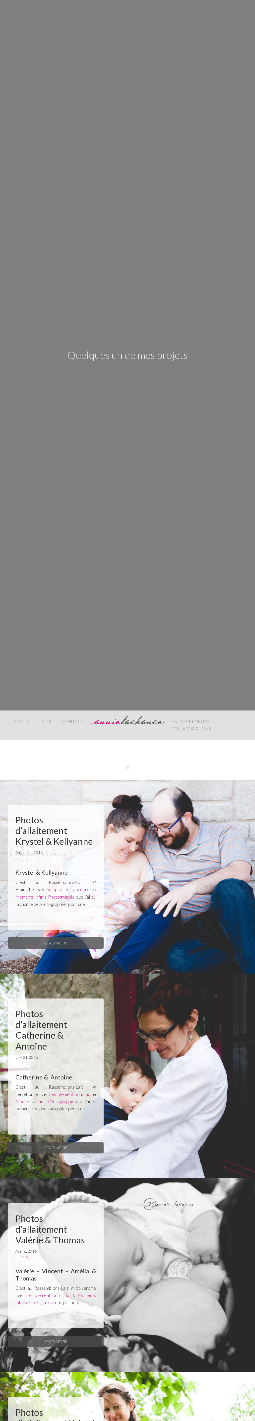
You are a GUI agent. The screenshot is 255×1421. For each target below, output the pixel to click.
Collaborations (191, 728)
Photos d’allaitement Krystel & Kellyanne (54, 830)
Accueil (23, 721)
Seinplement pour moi (69, 889)
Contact (73, 721)
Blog (47, 721)
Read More (55, 942)
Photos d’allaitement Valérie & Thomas (50, 1229)
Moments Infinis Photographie (45, 897)
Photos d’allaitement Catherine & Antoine (41, 1030)
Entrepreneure (190, 721)
